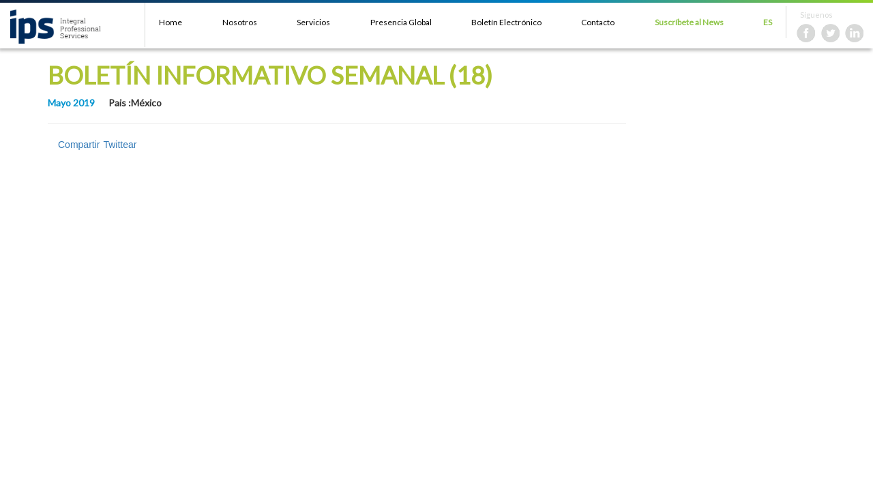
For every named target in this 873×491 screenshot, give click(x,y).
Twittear (119, 144)
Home (170, 22)
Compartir (79, 144)
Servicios (313, 22)
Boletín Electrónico (506, 22)
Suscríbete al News (689, 22)
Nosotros (239, 22)
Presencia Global (401, 22)
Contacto (598, 22)
